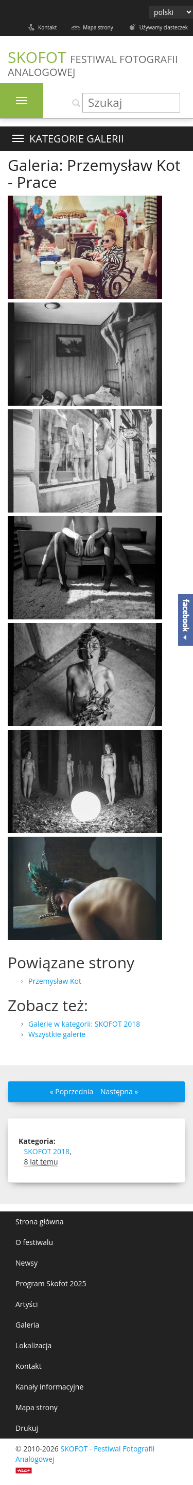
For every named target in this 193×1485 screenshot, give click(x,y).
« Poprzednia (72, 1091)
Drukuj (26, 1428)
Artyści (26, 1304)
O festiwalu (34, 1242)
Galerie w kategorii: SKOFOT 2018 (84, 1024)
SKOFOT (93, 62)
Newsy (26, 1263)
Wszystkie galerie (56, 1034)
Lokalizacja (33, 1345)
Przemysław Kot (54, 981)
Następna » (119, 1091)
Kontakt (47, 27)
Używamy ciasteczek (163, 27)
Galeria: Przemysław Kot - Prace (94, 173)
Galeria (27, 1325)
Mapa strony (98, 27)
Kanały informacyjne (49, 1387)
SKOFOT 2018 (47, 1151)
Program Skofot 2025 (50, 1283)
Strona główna (39, 1221)
